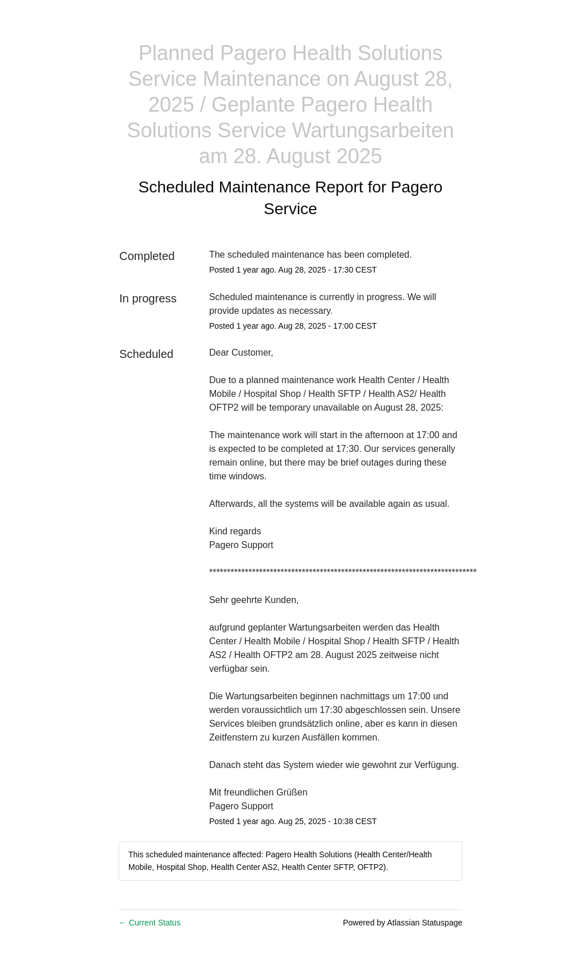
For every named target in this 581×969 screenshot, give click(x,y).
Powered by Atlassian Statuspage (402, 922)
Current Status (149, 922)
